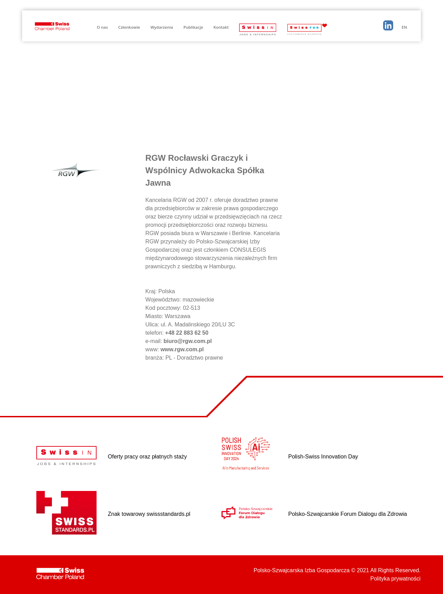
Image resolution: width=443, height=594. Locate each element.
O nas (102, 27)
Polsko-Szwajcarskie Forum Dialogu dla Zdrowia (347, 514)
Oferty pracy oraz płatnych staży (147, 457)
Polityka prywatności (395, 579)
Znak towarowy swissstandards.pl (149, 514)
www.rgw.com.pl (182, 349)
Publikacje (193, 27)
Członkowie (129, 27)
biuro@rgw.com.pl (188, 341)
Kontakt (221, 27)
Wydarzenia (162, 27)
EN (404, 27)
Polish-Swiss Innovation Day (323, 457)
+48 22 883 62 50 (186, 333)
